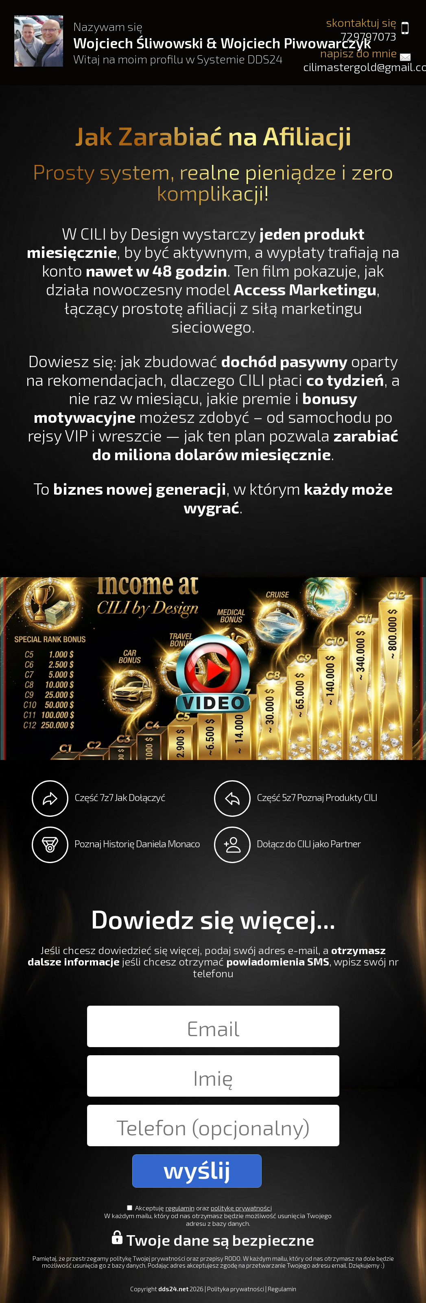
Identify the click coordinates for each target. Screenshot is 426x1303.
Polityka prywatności (235, 1288)
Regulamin (282, 1288)
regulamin (184, 1208)
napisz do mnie (359, 60)
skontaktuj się (349, 29)
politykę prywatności (246, 1208)
